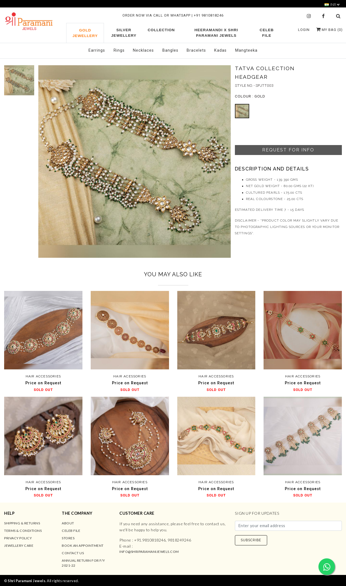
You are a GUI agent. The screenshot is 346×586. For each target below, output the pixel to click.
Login (304, 30)
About (68, 523)
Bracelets (196, 50)
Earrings (96, 50)
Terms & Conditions (23, 531)
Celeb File (71, 531)
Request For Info (288, 150)
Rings (119, 50)
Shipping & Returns (22, 523)
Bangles (170, 50)
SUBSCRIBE (251, 540)
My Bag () (329, 30)
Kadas (220, 50)
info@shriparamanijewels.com (149, 552)
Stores (68, 538)
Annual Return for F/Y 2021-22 (83, 562)
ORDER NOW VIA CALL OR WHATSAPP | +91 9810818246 (173, 15)
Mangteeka (246, 50)
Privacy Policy (18, 538)
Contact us (73, 553)
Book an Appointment (83, 545)
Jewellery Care (18, 545)
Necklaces (143, 50)
